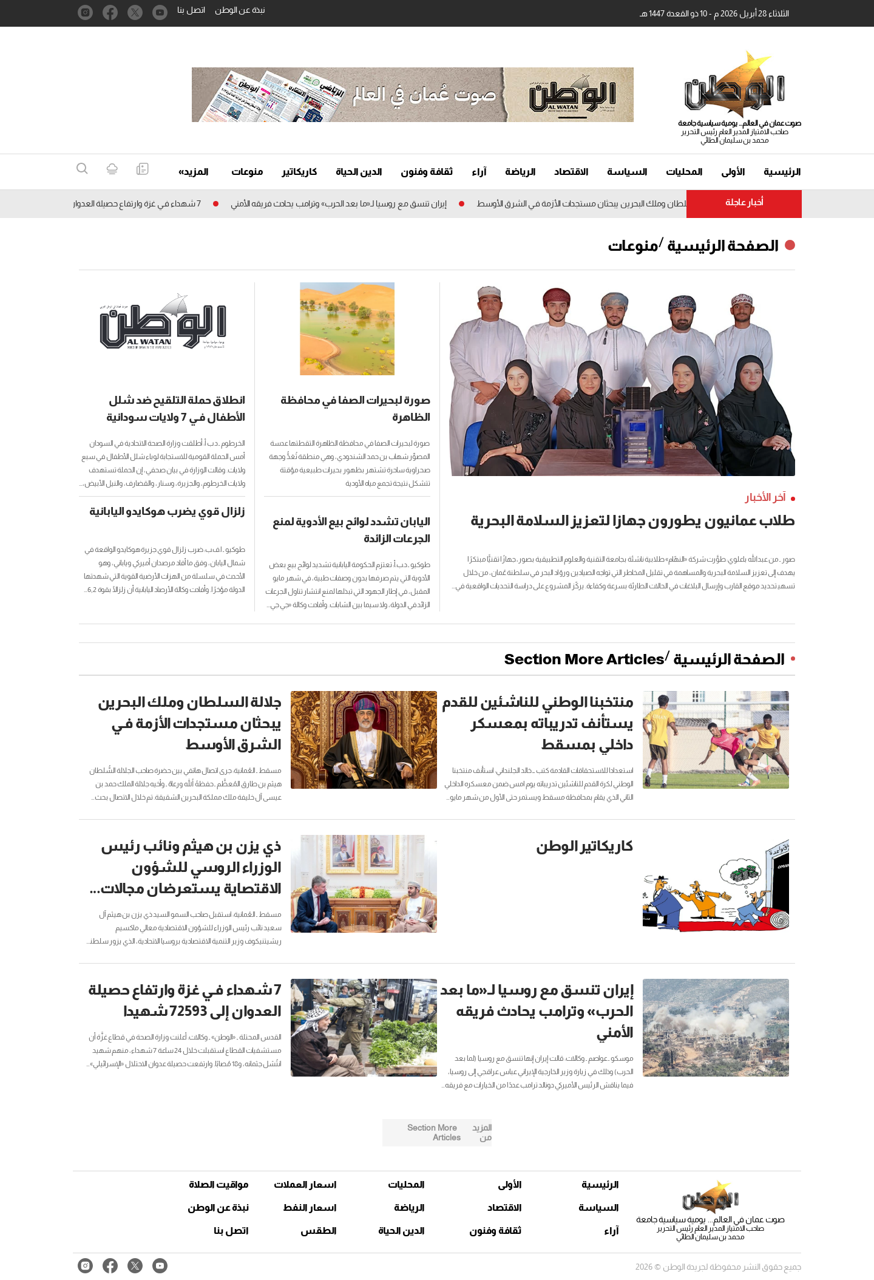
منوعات (247, 171)
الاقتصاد (571, 171)
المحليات (684, 171)
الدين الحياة (359, 171)
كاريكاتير (299, 171)
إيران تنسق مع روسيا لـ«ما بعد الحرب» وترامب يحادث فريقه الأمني (335, 203)
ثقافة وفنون (427, 171)
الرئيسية (782, 171)
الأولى (733, 171)
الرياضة (520, 171)
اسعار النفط (310, 1207)
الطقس (318, 1230)
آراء (479, 171)
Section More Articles (584, 658)
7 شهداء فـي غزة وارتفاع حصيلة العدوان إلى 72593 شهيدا (101, 203)
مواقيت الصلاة (219, 1184)
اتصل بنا (191, 10)
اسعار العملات (306, 1184)
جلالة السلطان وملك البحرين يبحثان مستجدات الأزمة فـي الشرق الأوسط (593, 203)
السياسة (627, 171)
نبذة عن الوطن (240, 10)
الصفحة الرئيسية (723, 245)
